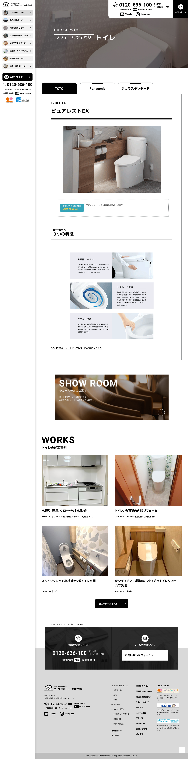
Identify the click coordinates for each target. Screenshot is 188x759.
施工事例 (115, 735)
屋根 (115, 695)
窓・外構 (116, 704)
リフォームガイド (142, 702)
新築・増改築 (118, 723)
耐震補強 (117, 719)
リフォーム (117, 690)
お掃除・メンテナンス (121, 714)
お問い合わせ (141, 729)
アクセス (139, 718)
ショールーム (141, 723)
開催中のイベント (143, 686)
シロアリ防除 (118, 709)
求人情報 (139, 734)
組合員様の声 (116, 730)
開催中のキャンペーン (144, 691)
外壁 (115, 699)
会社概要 (139, 707)
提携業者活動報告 (143, 696)
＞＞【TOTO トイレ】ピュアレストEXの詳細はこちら (76, 351)
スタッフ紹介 (141, 713)
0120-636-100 (69, 653)
